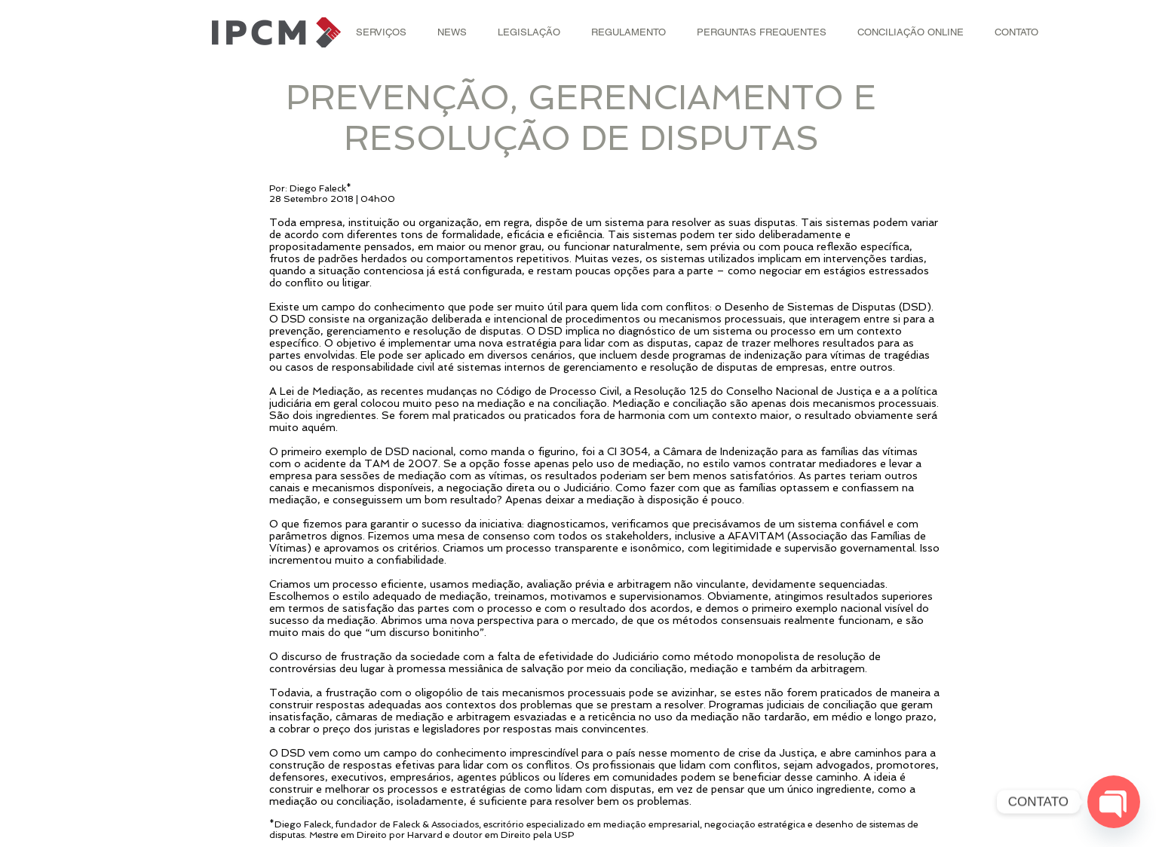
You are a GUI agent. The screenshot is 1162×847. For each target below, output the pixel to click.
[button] (381, 32)
